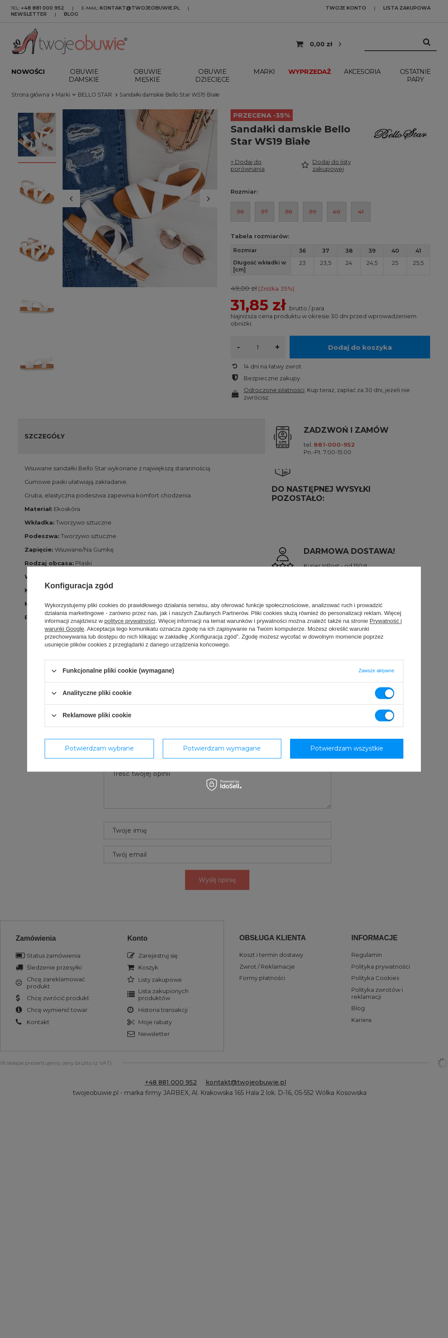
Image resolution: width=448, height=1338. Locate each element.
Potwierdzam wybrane (99, 748)
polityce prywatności (130, 621)
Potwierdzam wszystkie (346, 748)
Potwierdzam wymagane (222, 748)
